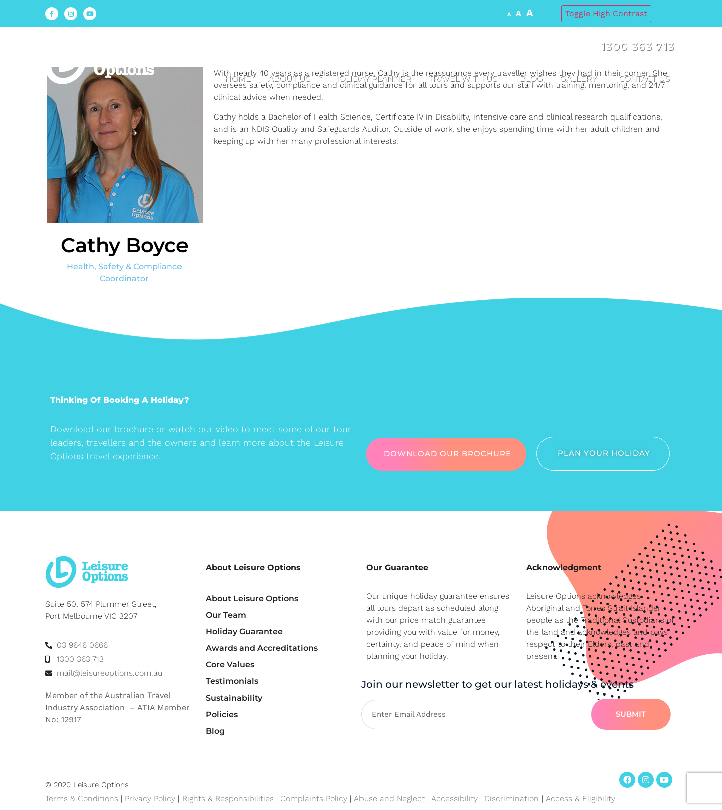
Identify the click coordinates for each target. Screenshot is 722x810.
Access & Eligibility (580, 798)
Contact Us (647, 79)
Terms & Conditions (81, 798)
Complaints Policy (313, 798)
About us (291, 79)
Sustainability (234, 698)
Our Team (226, 615)
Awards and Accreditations (262, 648)
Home (238, 78)
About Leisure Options (252, 598)
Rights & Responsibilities (228, 798)
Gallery (581, 79)
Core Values (230, 664)
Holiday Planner (371, 78)
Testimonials (232, 681)
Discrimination (513, 798)
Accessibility (454, 798)
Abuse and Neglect (389, 798)
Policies (222, 714)
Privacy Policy (150, 798)
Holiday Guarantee (244, 631)
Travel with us (465, 79)
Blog (531, 78)
